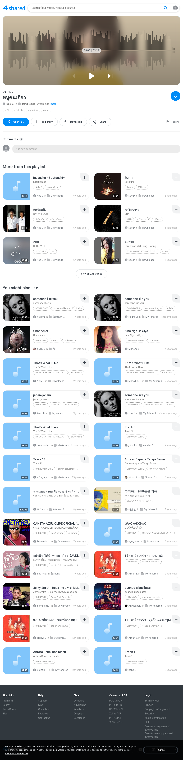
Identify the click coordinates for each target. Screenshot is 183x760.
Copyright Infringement (157, 709)
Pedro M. (131, 316)
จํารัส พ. (39, 316)
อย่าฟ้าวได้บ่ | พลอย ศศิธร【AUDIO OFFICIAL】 (67, 565)
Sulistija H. (40, 670)
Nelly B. (39, 381)
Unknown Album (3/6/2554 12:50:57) (158, 533)
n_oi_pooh (132, 541)
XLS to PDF (115, 713)
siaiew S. (40, 637)
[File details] (16, 186)
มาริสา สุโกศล (55, 219)
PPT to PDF (115, 718)
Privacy (149, 705)
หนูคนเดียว (33, 110)
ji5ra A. (130, 445)
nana (55, 573)
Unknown (40, 340)
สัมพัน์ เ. (39, 349)
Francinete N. (41, 445)
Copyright (79, 713)
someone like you (61, 308)
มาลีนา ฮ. (40, 573)
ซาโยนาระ (141, 219)
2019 (148, 501)
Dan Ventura (57, 533)
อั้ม (52, 349)
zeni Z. (130, 413)
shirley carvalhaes (67, 469)
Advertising (80, 705)
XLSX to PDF (116, 722)
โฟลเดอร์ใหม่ (57, 316)
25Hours (142, 187)
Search (6, 705)
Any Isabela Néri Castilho (133, 605)
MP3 (7, 110)
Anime (38, 187)
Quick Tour (44, 709)
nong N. (131, 670)
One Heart (154, 340)
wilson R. (131, 477)
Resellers (79, 709)
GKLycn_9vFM (134, 501)
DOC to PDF (115, 700)
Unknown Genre (44, 469)
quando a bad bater (151, 597)
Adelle (79, 308)
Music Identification (155, 718)
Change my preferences (16, 753)
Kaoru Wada (52, 187)
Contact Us (44, 718)
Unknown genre (135, 340)
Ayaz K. (39, 413)
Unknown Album (157, 469)
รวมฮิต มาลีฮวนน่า (150, 562)
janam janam (70, 404)
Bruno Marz (76, 372)
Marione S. (132, 349)
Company (79, 700)
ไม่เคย (130, 187)
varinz (46, 110)
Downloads (26, 104)
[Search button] (165, 8)
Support (42, 700)
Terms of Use (152, 700)
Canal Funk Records (60, 597)
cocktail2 (146, 445)
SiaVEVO (55, 340)
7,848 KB (18, 110)
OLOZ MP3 (40, 251)
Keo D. (8, 104)
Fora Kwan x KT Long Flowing (143, 251)
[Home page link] (14, 8)
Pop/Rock (156, 219)
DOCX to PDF (116, 709)
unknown (40, 404)
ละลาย (165, 251)
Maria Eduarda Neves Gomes (133, 381)
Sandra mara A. (41, 605)
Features (43, 713)
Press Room (9, 709)
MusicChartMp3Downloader (51, 372)
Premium (8, 700)
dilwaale (55, 404)
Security (149, 713)
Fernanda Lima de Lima (41, 541)
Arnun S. (131, 573)
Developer (79, 718)
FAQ (40, 705)
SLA (147, 722)
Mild (129, 219)
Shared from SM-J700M (150, 477)
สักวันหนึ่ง (39, 219)
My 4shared (150, 316)
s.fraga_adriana (41, 477)
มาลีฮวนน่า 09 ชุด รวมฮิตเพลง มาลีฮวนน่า (58, 637)
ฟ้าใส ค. (39, 509)
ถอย (52, 251)
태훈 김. (131, 509)
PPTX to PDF (116, 705)
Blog (5, 713)
